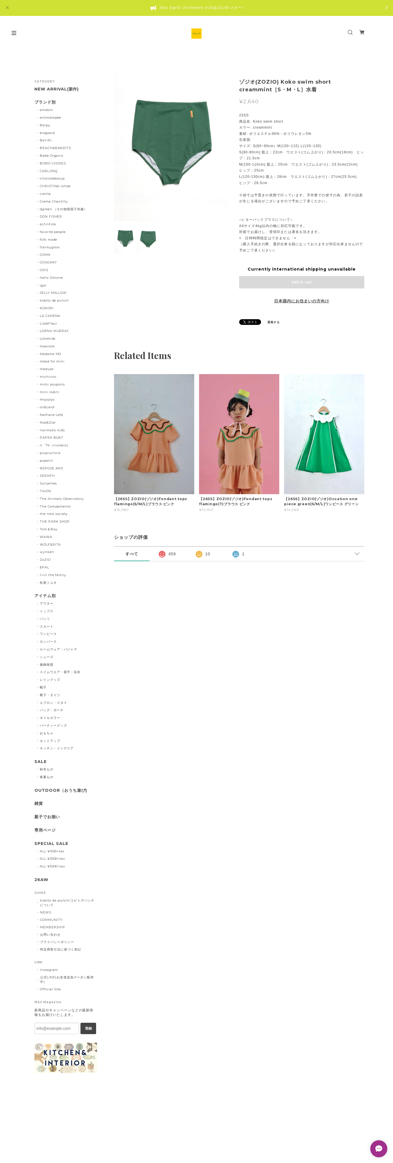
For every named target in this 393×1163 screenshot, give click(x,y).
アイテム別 (45, 595)
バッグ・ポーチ (52, 710)
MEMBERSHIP (52, 927)
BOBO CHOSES (53, 163)
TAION (45, 491)
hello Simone (51, 278)
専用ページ (45, 830)
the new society (54, 514)
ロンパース (48, 642)
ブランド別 (45, 102)
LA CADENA (50, 316)
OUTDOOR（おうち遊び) (60, 790)
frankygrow (50, 247)
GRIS (44, 270)
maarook (47, 346)
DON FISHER (51, 216)
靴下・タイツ (50, 695)
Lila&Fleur (48, 323)
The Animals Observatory (62, 499)
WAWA (46, 537)
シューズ (46, 657)
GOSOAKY (48, 262)
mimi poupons (52, 384)
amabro (46, 110)
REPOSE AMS (51, 468)
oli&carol (47, 407)
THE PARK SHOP (55, 521)
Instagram (49, 970)
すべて (131, 554)
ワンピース (48, 634)
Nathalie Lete (51, 415)
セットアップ (50, 741)
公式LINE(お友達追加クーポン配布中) (67, 979)
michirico (48, 377)
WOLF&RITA (50, 545)
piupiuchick (50, 453)
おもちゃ (46, 733)
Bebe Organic (52, 156)
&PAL (44, 567)
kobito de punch (54, 300)
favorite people (53, 232)
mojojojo (47, 399)
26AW (41, 879)
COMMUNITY (51, 920)
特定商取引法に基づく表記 (60, 949)
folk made (48, 240)
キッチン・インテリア (57, 748)
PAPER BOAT (52, 438)
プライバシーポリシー (57, 942)
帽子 (43, 687)
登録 (88, 1028)
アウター (46, 603)
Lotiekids (48, 339)
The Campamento (55, 506)
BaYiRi (46, 140)
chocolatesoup (52, 178)
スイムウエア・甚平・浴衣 (60, 672)
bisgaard (47, 133)
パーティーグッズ (53, 725)
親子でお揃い (47, 816)
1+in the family (53, 575)
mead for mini (52, 361)
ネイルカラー (50, 718)
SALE (40, 761)
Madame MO (50, 354)
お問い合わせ (50, 935)
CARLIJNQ (48, 171)
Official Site (50, 989)
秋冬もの (46, 769)
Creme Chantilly (54, 201)
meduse (46, 369)
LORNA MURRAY (54, 331)
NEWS (45, 912)
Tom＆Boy (48, 529)
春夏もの (46, 777)
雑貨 (38, 803)
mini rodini (50, 392)
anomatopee (50, 117)
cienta (45, 194)
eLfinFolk (48, 224)
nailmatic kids (52, 430)
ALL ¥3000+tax (52, 859)
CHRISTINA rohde (55, 186)
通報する (273, 322)
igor (43, 285)
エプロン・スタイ (53, 703)
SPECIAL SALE (51, 843)
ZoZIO (45, 560)
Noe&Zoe (47, 422)
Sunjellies (48, 483)
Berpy (45, 125)
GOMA (45, 255)
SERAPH (47, 476)
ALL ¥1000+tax (52, 851)
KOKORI (47, 308)
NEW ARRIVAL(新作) (56, 89)
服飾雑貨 (46, 665)
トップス (46, 611)
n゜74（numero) (54, 445)
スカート (46, 626)
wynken (47, 552)
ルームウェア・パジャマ (58, 649)
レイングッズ (50, 680)
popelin (46, 461)
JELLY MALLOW (53, 293)
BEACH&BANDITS (55, 148)
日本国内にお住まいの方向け (301, 301)
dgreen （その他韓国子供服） (63, 209)
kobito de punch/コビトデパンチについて (67, 902)
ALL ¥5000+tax (52, 866)
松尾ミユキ (48, 583)
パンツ (45, 619)
